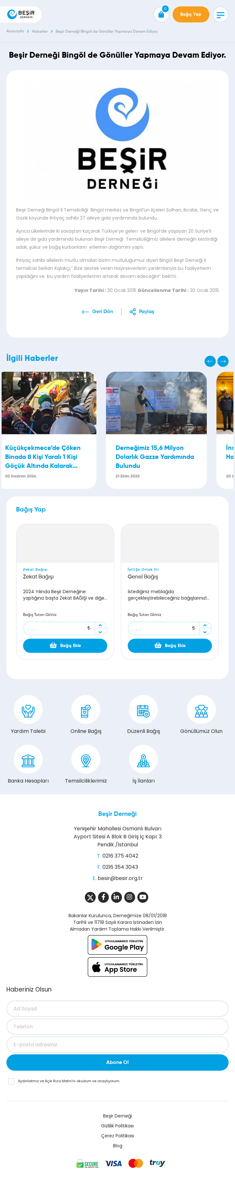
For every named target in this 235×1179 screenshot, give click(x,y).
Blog (117, 1145)
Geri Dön (102, 311)
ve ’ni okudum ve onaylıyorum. (69, 1081)
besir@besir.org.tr (120, 878)
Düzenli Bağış (143, 715)
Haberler (40, 32)
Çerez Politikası (117, 1136)
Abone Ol (117, 1062)
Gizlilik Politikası (117, 1126)
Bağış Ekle (65, 645)
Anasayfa (15, 31)
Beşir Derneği (117, 814)
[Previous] (210, 361)
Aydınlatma (29, 1081)
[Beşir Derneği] (21, 14)
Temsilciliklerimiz (86, 765)
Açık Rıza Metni (58, 1081)
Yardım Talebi (28, 715)
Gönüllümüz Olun (201, 715)
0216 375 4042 (120, 855)
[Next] (223, 361)
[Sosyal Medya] (90, 897)
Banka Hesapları (28, 765)
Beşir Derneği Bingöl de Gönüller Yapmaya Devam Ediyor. (107, 32)
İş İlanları (143, 765)
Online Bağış (85, 715)
